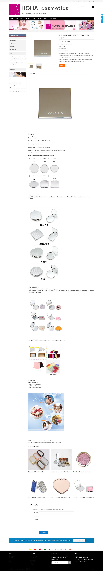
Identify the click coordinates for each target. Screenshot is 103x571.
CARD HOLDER (13, 40)
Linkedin (89, 1)
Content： (37, 519)
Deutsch (31, 549)
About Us (69, 1)
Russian (71, 549)
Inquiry (78, 1)
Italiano (46, 549)
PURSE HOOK (13, 43)
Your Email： (36, 515)
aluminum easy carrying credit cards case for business (43, 440)
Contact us (53, 18)
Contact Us (74, 1)
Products (27, 18)
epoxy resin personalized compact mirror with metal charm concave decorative (46, 442)
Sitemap (10, 561)
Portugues (52, 549)
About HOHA (19, 18)
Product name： (36, 509)
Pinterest (91, 1)
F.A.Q (39, 18)
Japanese (57, 549)
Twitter (85, 1)
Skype (93, 1)
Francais (41, 549)
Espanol (36, 549)
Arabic (67, 549)
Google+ (87, 1)
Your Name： (36, 512)
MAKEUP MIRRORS (23, 31)
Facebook (83, 1)
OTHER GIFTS (13, 49)
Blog (34, 18)
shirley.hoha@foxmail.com (17, 85)
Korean (62, 549)
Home (11, 18)
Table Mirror (12, 46)
